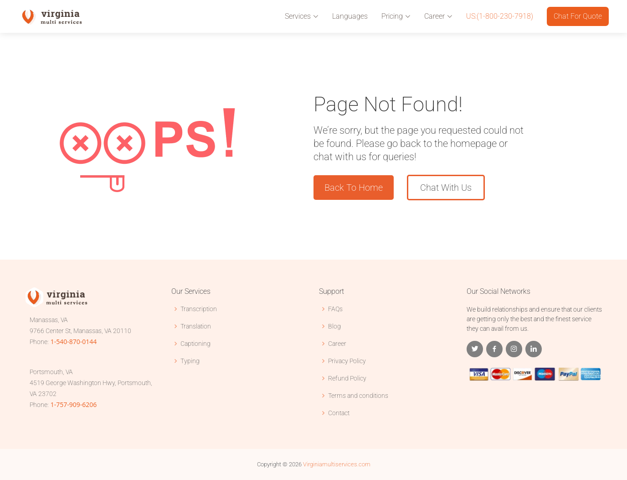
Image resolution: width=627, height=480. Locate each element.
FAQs (335, 309)
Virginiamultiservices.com (336, 464)
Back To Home (353, 187)
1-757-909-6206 (74, 404)
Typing (190, 361)
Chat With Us (446, 187)
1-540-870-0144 (74, 341)
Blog (334, 326)
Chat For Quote (578, 16)
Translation (195, 326)
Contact (338, 413)
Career (337, 343)
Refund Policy (347, 378)
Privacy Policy (347, 361)
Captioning (195, 343)
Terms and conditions (358, 395)
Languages (350, 16)
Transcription (198, 309)
